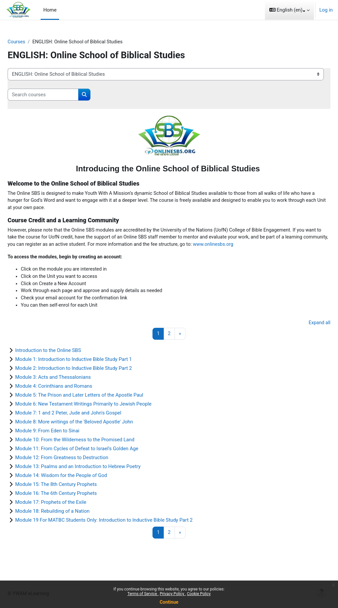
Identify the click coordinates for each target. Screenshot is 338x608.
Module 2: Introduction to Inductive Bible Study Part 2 (89, 379)
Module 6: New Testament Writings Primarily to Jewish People (99, 415)
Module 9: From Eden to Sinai (63, 442)
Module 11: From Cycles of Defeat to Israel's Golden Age (92, 460)
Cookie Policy (199, 593)
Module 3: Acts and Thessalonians (69, 388)
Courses (32, 42)
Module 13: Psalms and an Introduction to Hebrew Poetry (93, 478)
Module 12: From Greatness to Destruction (77, 469)
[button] (289, 10)
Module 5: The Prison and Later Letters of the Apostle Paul (95, 406)
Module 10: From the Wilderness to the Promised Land (90, 451)
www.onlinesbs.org (51, 253)
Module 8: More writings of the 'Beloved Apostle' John (90, 433)
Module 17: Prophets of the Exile (66, 513)
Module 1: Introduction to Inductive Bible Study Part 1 (89, 370)
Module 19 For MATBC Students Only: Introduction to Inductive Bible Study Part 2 (119, 531)
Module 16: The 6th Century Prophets (72, 504)
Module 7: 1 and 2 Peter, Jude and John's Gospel (84, 424)
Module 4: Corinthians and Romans (69, 397)
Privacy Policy (172, 593)
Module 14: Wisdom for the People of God (77, 487)
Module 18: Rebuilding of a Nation (68, 522)
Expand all (303, 333)
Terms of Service (142, 593)
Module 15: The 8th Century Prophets (72, 496)
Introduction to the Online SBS (64, 362)
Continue (169, 602)
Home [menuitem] (49, 10)
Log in (326, 10)
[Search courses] (58, 95)
